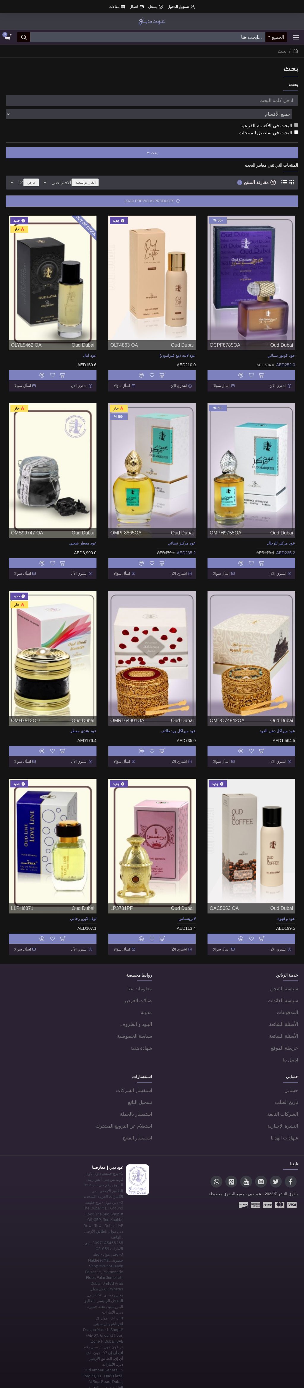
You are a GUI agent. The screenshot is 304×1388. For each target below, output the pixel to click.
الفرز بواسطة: (123, 169)
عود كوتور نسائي (281, 342)
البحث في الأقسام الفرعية (269, 112)
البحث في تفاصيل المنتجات (268, 119)
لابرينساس (187, 897)
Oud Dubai (281, 332)
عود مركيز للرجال (281, 527)
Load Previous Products (149, 188)
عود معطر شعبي (82, 527)
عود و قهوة (286, 897)
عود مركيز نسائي (182, 527)
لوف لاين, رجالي (83, 897)
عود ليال (89, 342)
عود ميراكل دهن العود (277, 712)
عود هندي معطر (83, 712)
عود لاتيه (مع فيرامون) (178, 342)
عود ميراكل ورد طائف (178, 712)
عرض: (31, 169)
